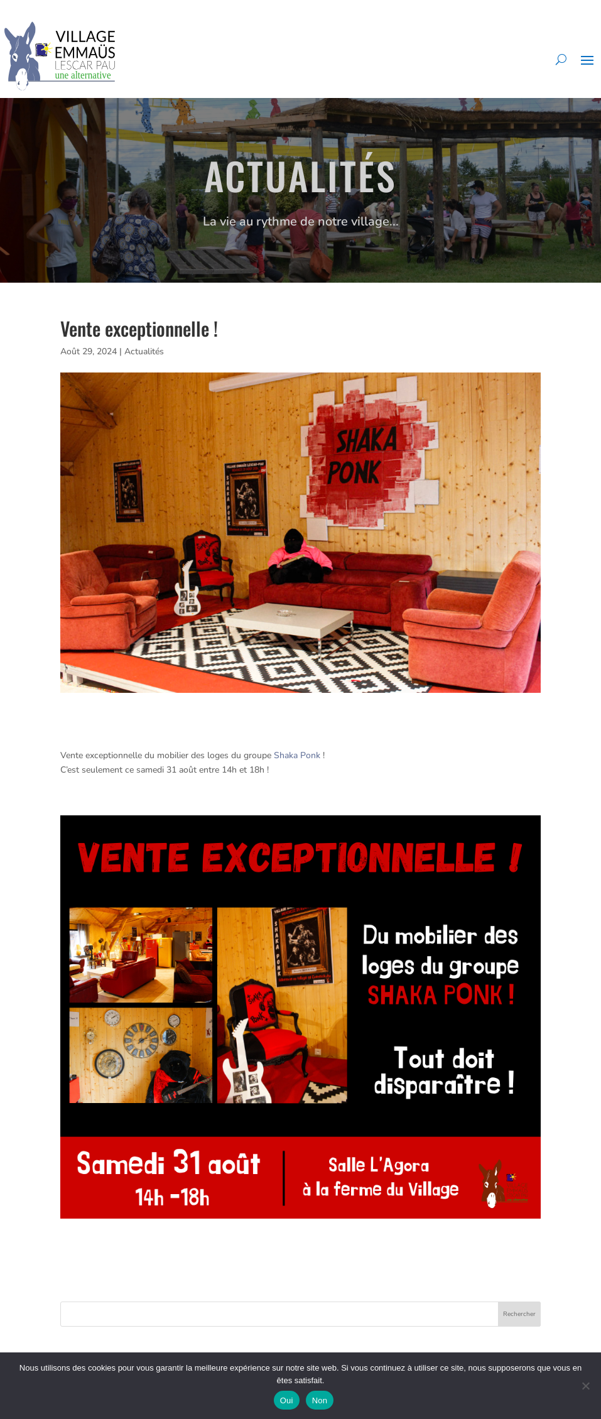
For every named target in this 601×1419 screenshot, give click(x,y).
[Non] (585, 1385)
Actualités (144, 351)
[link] (297, 755)
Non (320, 1400)
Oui (286, 1400)
